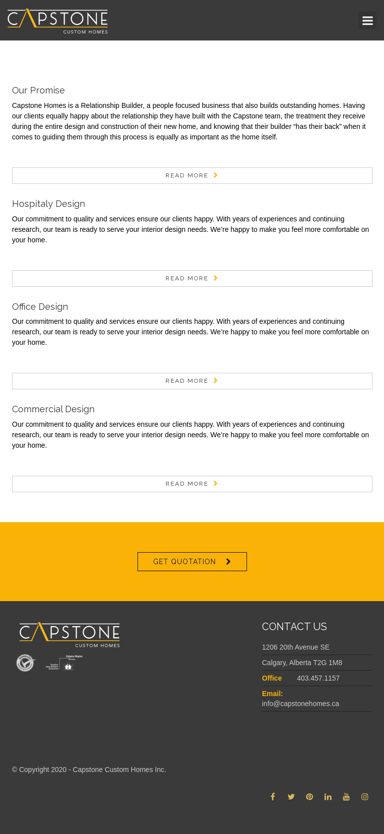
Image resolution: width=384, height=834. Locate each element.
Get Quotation (184, 562)
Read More (187, 175)
